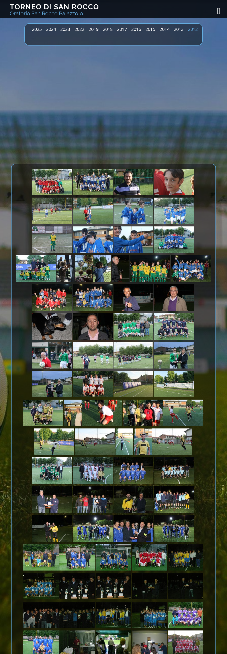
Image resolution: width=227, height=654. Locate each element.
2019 (93, 29)
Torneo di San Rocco (54, 10)
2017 (122, 29)
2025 (37, 29)
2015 (150, 29)
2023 (65, 29)
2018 (108, 29)
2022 (79, 29)
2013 (179, 29)
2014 (164, 29)
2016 (136, 29)
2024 (51, 29)
